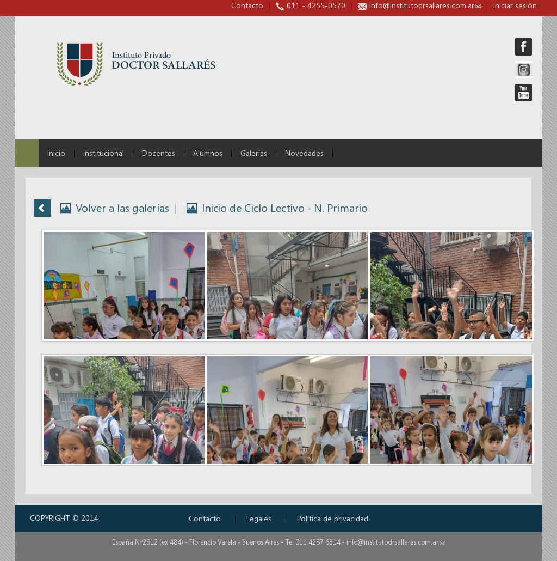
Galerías (253, 153)
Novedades (304, 153)
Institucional (103, 153)
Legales (258, 518)
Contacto (247, 5)
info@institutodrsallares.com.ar (425, 5)
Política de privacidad (332, 518)
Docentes (158, 153)
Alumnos (207, 153)
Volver (42, 208)
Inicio (56, 153)
